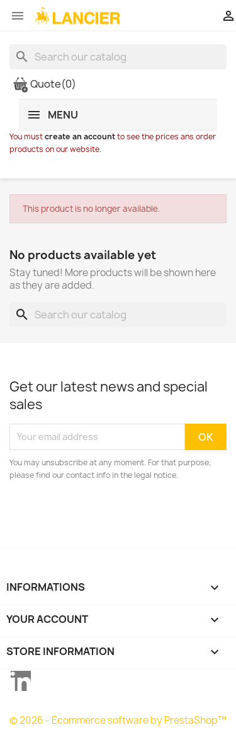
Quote (44, 84)
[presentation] (114, 516)
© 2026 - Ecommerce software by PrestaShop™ (118, 720)
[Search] (118, 56)
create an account (80, 136)
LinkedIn (21, 681)
